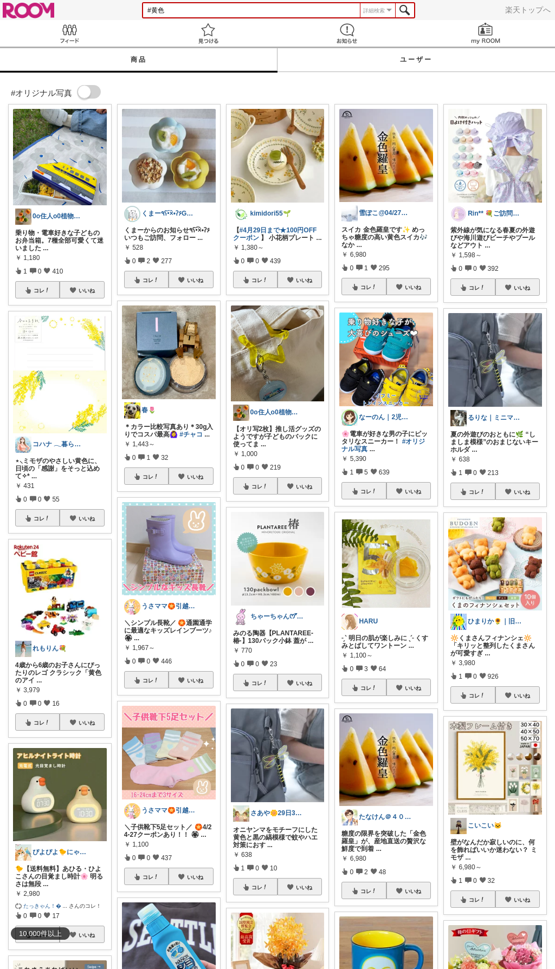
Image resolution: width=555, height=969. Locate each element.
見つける (208, 33)
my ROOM (485, 33)
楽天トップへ (528, 9)
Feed (69, 33)
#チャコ (191, 434)
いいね (87, 290)
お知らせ (347, 33)
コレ (42, 290)
